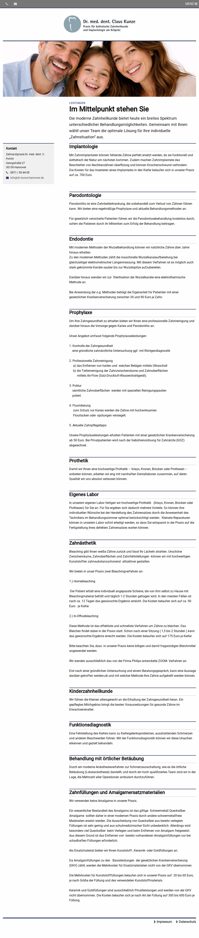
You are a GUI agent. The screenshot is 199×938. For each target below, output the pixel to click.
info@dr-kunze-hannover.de (27, 177)
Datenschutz (187, 922)
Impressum (164, 922)
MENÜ (191, 3)
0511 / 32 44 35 (19, 172)
